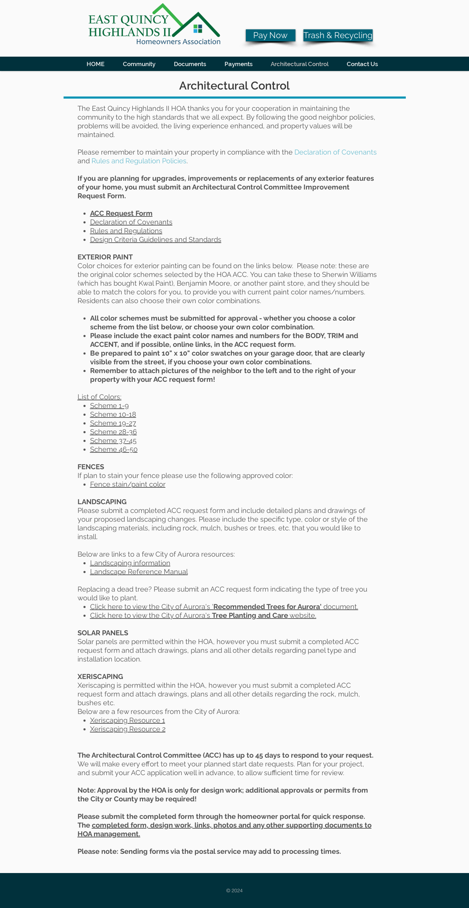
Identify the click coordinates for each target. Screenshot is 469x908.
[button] (139, 63)
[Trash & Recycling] (338, 35)
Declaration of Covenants (131, 222)
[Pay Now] (270, 35)
